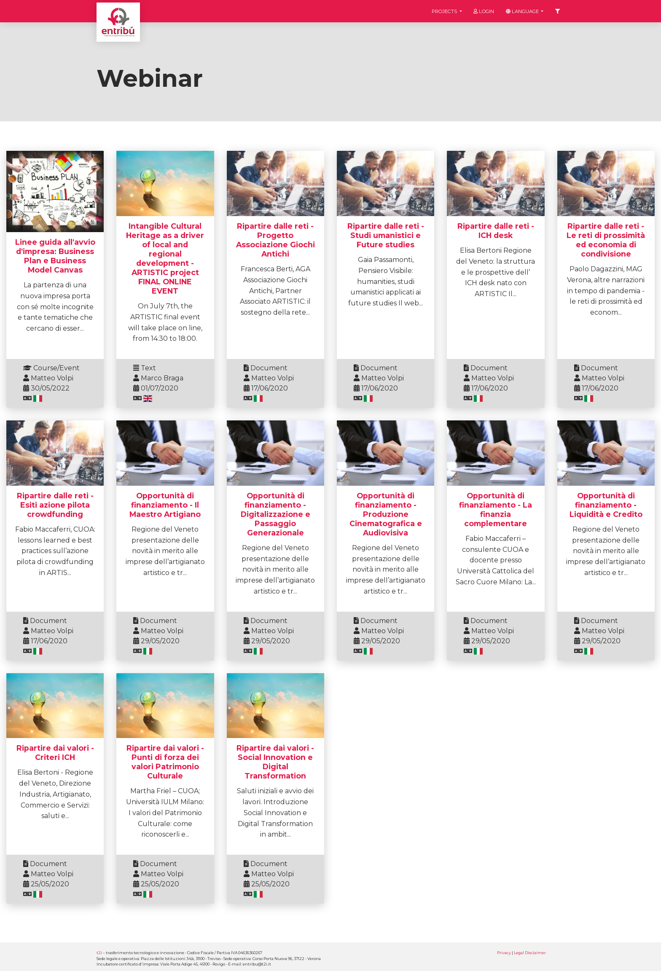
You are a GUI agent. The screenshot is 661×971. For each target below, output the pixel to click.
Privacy (504, 952)
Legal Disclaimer (530, 952)
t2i (99, 952)
